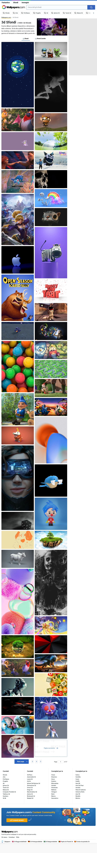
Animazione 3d (31, 785)
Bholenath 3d (31, 796)
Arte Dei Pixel (79, 785)
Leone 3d (29, 779)
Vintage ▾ (54, 792)
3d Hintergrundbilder (36, 841)
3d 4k (4, 798)
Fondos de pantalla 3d (83, 841)
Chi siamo (4, 837)
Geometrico (54, 798)
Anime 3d (30, 794)
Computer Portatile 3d (9, 792)
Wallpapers (7, 841)
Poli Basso (6, 779)
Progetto (5, 781)
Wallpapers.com (6, 17)
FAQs (17, 837)
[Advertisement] (83, 46)
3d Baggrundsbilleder (20, 841)
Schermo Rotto (80, 792)
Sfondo (5, 775)
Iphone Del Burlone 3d (33, 783)
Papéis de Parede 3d (67, 841)
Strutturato (54, 787)
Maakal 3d (30, 798)
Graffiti (78, 781)
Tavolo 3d (6, 787)
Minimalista (54, 783)
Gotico (77, 775)
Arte (4, 777)
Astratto (53, 785)
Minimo (78, 798)
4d (3, 783)
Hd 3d (29, 781)
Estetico (53, 781)
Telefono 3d (6, 794)
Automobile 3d (31, 777)
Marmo (53, 796)
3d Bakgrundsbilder (51, 841)
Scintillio (78, 777)
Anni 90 (78, 794)
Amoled (78, 787)
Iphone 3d (6, 785)
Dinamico (54, 777)
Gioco (53, 779)
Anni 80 (78, 783)
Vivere (53, 775)
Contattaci (12, 837)
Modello (78, 796)
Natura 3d (6, 790)
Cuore (77, 779)
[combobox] (56, 7)
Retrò (52, 794)
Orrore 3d (30, 787)
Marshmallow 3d (32, 792)
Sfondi (15, 3)
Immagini (25, 3)
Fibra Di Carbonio (81, 790)
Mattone (53, 790)
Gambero (5, 796)
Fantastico (6, 3)
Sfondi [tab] (25, 38)
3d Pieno (29, 775)
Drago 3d (29, 790)
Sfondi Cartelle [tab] (40, 38)
